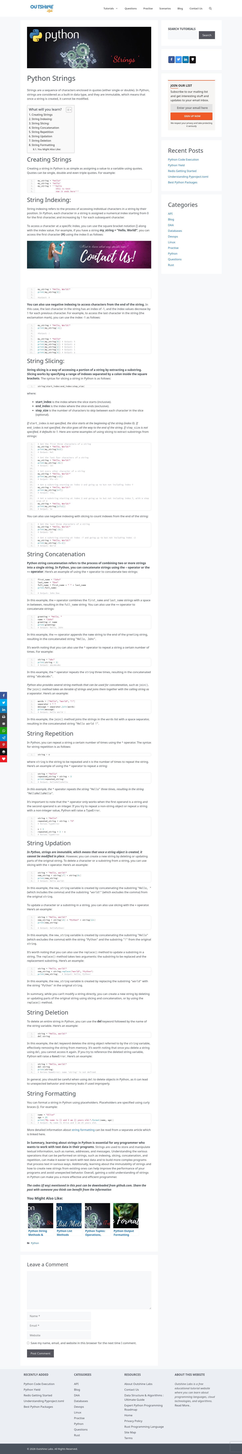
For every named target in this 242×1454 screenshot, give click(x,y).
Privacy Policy (133, 1421)
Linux (171, 242)
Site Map (130, 1432)
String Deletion (41, 140)
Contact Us (196, 8)
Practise (148, 8)
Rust (171, 265)
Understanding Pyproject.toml (188, 177)
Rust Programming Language (144, 1427)
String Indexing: (42, 119)
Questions (131, 8)
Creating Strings (42, 114)
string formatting (83, 1130)
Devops (173, 236)
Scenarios (165, 8)
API (170, 214)
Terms (128, 1438)
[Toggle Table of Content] (67, 110)
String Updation (42, 136)
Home (128, 1415)
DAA (171, 225)
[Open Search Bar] (210, 8)
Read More (182, 1405)
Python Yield (176, 165)
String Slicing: (40, 123)
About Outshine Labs (138, 1384)
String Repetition (43, 132)
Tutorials (112, 8)
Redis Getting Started (182, 171)
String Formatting (43, 145)
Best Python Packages (182, 182)
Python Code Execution (183, 159)
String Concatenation (45, 128)
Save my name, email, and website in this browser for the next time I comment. (83, 1343)
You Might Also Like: (49, 149)
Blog (180, 8)
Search (206, 35)
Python (35, 1243)
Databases (175, 231)
